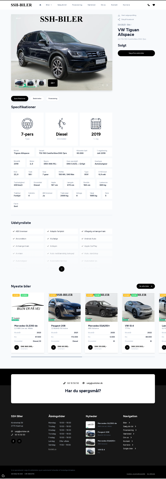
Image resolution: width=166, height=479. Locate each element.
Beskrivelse (37, 99)
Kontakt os (52, 450)
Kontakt (114, 3)
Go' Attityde (151, 474)
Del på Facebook (126, 20)
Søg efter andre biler (136, 54)
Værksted (91, 3)
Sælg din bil (62, 3)
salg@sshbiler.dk (93, 386)
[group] (61, 53)
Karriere (126, 3)
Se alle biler (145, 289)
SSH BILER (122, 25)
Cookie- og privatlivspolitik (136, 474)
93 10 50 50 (71, 386)
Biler (128, 25)
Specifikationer (19, 99)
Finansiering (77, 3)
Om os (103, 3)
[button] (103, 85)
